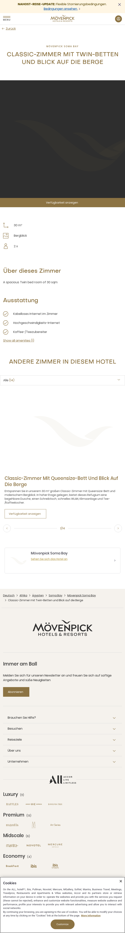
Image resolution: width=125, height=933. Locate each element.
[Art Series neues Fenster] (55, 825)
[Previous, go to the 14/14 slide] (7, 528)
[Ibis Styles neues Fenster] (55, 866)
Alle (8, 380)
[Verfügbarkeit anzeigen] (62, 202)
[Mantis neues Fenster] (12, 825)
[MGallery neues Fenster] (34, 825)
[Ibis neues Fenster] (34, 866)
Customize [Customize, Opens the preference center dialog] (63, 924)
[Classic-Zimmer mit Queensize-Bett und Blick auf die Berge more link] (62, 481)
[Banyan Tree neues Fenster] (55, 804)
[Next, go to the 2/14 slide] (118, 528)
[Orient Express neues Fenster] (34, 804)
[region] (62, 905)
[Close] (121, 881)
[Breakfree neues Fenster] (12, 866)
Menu (6, 19)
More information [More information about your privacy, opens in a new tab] (91, 915)
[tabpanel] (62, 454)
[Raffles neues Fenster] (12, 804)
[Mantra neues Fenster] (12, 845)
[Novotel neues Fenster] (34, 845)
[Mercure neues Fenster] (55, 845)
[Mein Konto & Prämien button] (118, 18)
